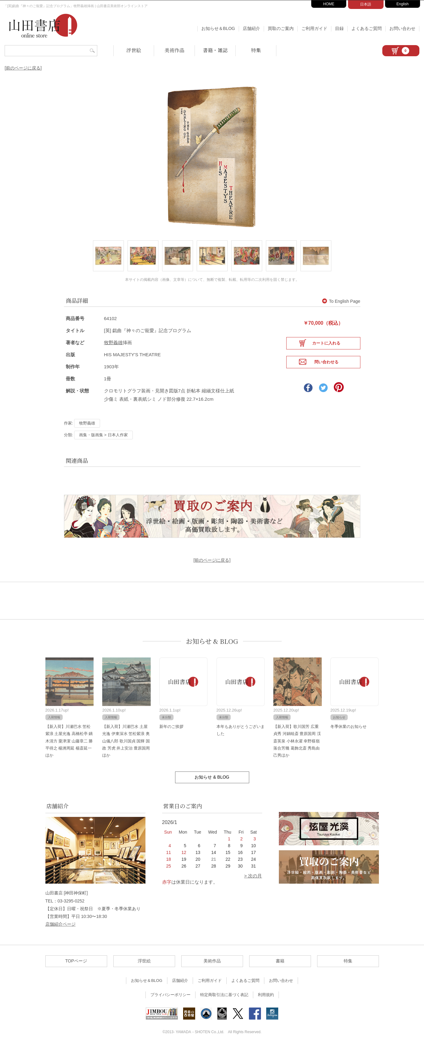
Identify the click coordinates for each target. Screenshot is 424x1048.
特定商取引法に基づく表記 (224, 996)
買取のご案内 (281, 28)
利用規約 (266, 996)
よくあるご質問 (366, 28)
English (403, 4)
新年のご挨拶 (171, 727)
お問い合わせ (402, 28)
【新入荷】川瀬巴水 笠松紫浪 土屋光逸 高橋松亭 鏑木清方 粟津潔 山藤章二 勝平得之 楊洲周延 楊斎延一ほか (69, 742)
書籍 (280, 962)
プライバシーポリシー (170, 996)
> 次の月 (253, 877)
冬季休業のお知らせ (348, 727)
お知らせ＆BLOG (218, 28)
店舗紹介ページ (60, 925)
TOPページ (76, 962)
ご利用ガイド (314, 28)
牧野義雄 (113, 343)
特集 (256, 50)
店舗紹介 (251, 28)
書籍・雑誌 (215, 50)
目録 (339, 28)
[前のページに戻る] (23, 68)
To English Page (341, 302)
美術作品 (174, 50)
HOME (328, 4)
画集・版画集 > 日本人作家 (103, 436)
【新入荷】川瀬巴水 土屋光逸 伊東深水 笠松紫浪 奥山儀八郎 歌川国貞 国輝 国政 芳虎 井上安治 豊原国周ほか (126, 742)
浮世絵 (133, 50)
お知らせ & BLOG (212, 642)
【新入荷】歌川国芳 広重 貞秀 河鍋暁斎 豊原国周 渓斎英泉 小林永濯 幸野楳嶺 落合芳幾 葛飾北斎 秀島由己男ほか (297, 742)
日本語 (365, 4)
